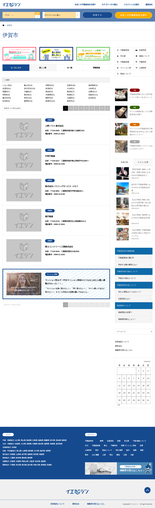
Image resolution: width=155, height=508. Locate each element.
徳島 (134, 450)
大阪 (132, 455)
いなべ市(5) (7, 85)
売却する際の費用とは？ (128, 265)
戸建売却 (142, 62)
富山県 (18, 451)
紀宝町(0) (6, 101)
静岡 (101, 441)
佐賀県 (17, 444)
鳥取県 (64, 440)
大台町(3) (70, 88)
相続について (144, 56)
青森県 (41, 454)
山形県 (18, 454)
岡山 (111, 455)
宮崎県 (28, 444)
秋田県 (35, 454)
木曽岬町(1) (50, 95)
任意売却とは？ (124, 299)
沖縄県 (34, 444)
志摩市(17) (92, 92)
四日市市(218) (29, 88)
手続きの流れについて (127, 278)
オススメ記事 (143, 162)
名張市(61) (6, 88)
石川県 (36, 451)
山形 (104, 455)
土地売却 (142, 68)
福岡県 (46, 444)
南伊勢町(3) (93, 85)
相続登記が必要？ (125, 312)
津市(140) (28, 98)
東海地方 (5, 458)
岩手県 (24, 454)
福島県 (30, 454)
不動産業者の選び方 (126, 258)
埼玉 (117, 450)
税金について (125, 74)
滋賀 (141, 450)
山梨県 (24, 451)
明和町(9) (6, 95)
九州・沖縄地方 (8, 444)
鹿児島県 (59, 444)
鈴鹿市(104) (50, 101)
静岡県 (30, 458)
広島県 (34, 440)
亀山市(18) (28, 85)
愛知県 (24, 458)
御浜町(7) (70, 92)
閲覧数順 (96, 68)
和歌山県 (25, 461)
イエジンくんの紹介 (131, 4)
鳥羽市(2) (70, 101)
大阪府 (31, 461)
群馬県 (43, 465)
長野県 (48, 451)
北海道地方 (6, 447)
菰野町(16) (28, 101)
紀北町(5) (92, 98)
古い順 (69, 68)
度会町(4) (49, 92)
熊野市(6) (49, 98)
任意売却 (142, 50)
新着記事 (124, 162)
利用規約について (122, 342)
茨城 (118, 441)
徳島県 (40, 440)
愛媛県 (46, 440)
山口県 (17, 440)
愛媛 (97, 455)
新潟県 (30, 451)
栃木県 (30, 465)
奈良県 (37, 461)
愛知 (118, 455)
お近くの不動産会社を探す (85, 4)
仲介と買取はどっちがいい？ (129, 292)
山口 (93, 455)
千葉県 (12, 465)
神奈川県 (36, 465)
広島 (125, 455)
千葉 (134, 441)
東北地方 (5, 454)
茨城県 (49, 465)
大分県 (23, 444)
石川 (86, 445)
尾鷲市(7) (6, 92)
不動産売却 (124, 50)
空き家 (123, 56)
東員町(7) (70, 95)
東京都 (24, 465)
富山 (105, 445)
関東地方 (5, 465)
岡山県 (23, 440)
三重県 (12, 458)
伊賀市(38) (71, 85)
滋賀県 (43, 461)
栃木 (128, 450)
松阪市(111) (93, 95)
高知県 (58, 440)
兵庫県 (18, 461)
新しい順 (42, 68)
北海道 (14, 447)
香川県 (52, 440)
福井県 (42, 451)
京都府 (12, 461)
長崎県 (52, 444)
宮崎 (122, 445)
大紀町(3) (92, 88)
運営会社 (149, 4)
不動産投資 (124, 62)
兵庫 (141, 445)
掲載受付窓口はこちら (123, 350)
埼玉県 (18, 465)
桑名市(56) (6, 98)
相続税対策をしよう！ (127, 319)
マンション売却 (130, 445)
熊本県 (40, 444)
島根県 (28, 440)
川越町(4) (27, 92)
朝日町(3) (27, 95)
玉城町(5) (70, 98)
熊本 (86, 455)
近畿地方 (5, 461)
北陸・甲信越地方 (9, 451)
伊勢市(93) (50, 85)
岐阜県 (18, 458)
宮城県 (12, 454)
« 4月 (118, 405)
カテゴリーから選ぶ (110, 4)
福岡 (120, 450)
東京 (96, 450)
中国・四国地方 (8, 440)
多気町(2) (49, 88)
